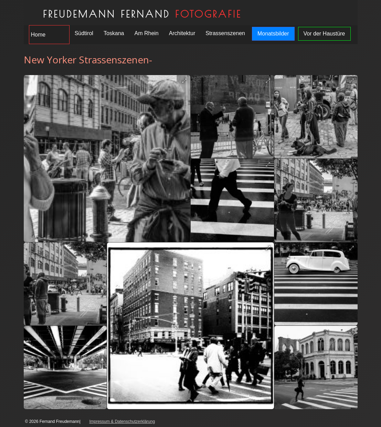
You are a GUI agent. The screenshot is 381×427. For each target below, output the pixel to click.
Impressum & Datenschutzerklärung (122, 421)
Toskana (114, 33)
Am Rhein (146, 33)
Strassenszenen (225, 33)
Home (38, 35)
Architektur (182, 33)
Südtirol (84, 33)
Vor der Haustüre (324, 34)
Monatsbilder (273, 34)
